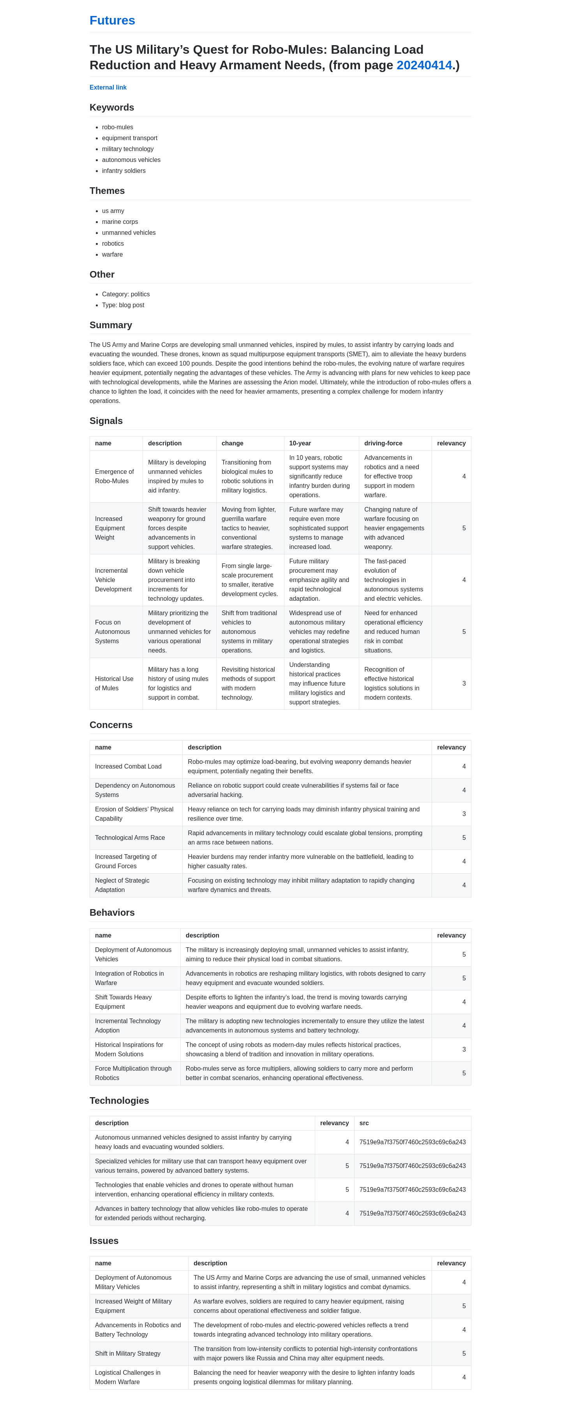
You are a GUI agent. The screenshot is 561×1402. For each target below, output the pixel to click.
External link (108, 87)
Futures (112, 20)
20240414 (424, 65)
